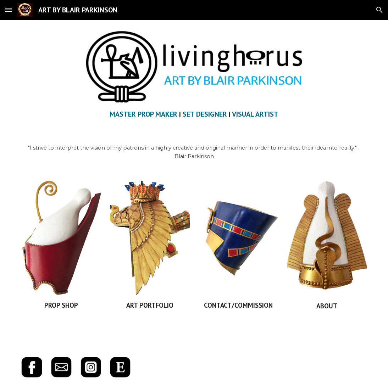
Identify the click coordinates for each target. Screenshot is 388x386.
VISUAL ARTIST (255, 114)
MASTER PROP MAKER (143, 114)
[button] (8, 9)
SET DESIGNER (205, 114)
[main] (194, 114)
